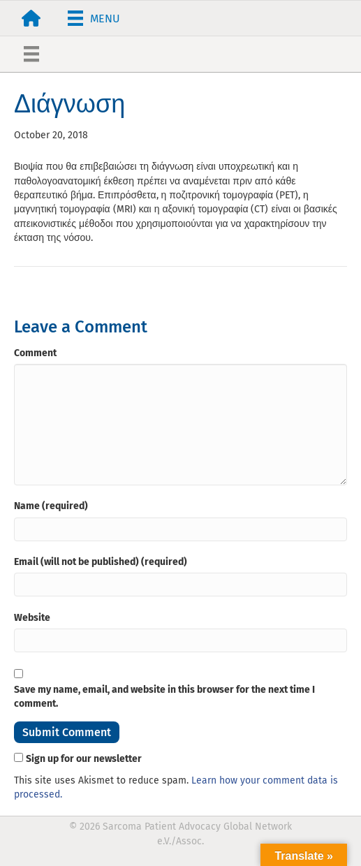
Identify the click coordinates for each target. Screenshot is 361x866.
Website (32, 618)
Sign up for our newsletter (84, 759)
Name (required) (51, 506)
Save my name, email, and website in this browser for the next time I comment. (164, 697)
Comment (35, 353)
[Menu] (94, 18)
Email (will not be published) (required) (100, 562)
